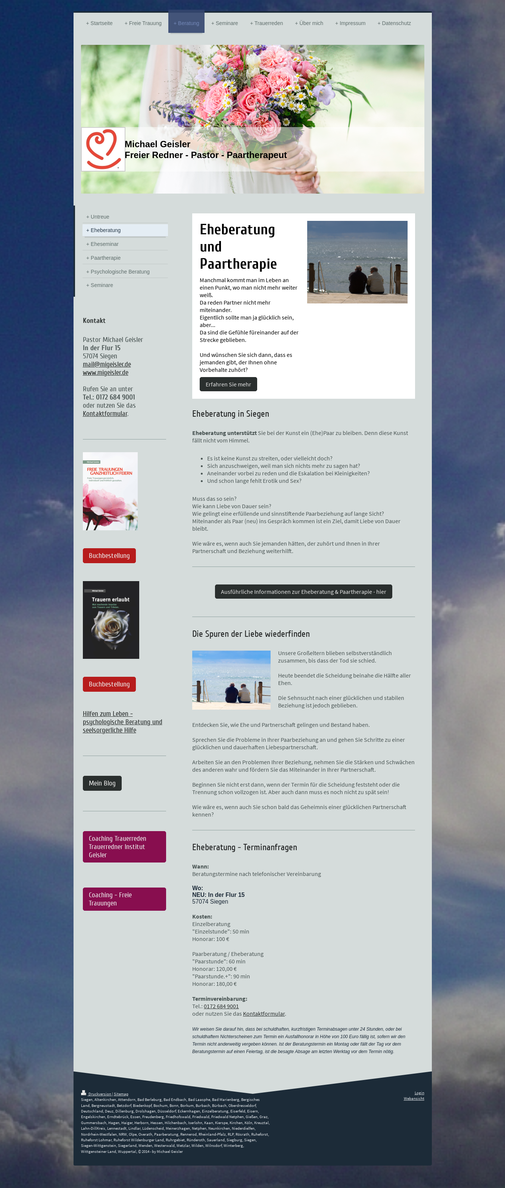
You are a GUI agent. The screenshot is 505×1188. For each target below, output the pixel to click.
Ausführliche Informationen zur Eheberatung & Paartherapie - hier (303, 591)
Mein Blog (102, 783)
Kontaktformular (264, 1013)
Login (419, 1092)
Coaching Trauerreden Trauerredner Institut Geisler (117, 846)
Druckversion (96, 1093)
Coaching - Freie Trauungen (110, 899)
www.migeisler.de (105, 372)
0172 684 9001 (221, 1006)
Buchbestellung (109, 556)
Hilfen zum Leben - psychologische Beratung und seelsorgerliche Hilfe (122, 722)
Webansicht (414, 1098)
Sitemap (121, 1093)
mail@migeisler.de (107, 364)
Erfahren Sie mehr (228, 384)
